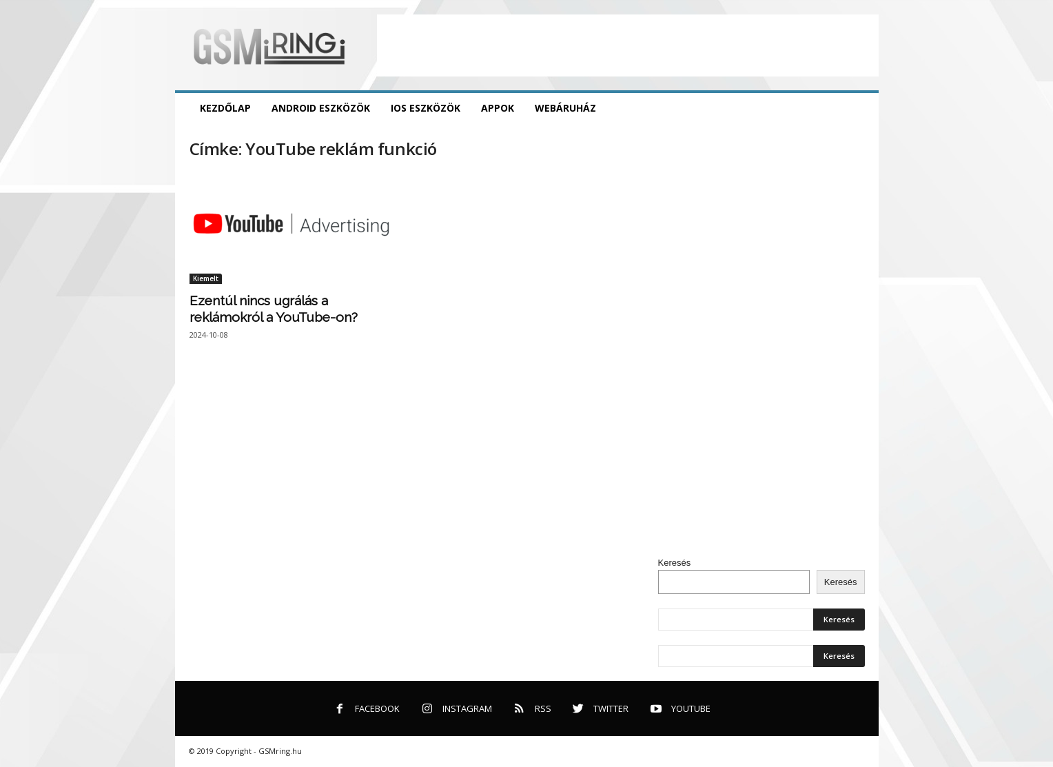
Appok (497, 107)
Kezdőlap (225, 107)
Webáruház (565, 107)
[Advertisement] (628, 45)
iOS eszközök (425, 107)
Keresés (674, 563)
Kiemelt (205, 278)
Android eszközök (321, 107)
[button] (858, 108)
